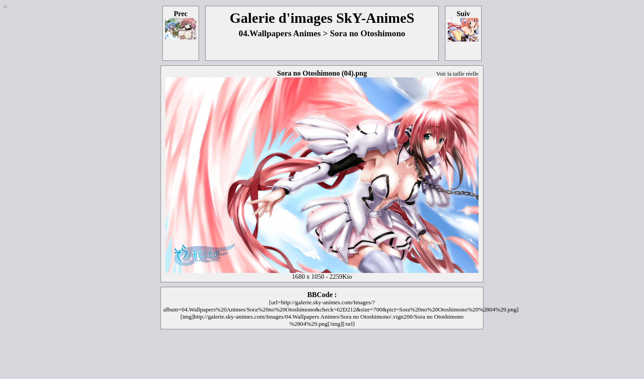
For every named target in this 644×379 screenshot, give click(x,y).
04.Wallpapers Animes (280, 33)
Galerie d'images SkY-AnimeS (321, 18)
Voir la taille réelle (457, 74)
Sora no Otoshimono (367, 33)
